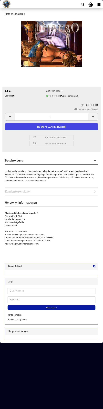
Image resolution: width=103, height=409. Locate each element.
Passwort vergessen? (18, 319)
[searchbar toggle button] (82, 4)
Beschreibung (14, 160)
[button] (10, 117)
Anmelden (51, 308)
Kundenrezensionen (18, 191)
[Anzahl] (51, 117)
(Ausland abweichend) (69, 96)
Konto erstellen (14, 315)
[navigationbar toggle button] (99, 4)
